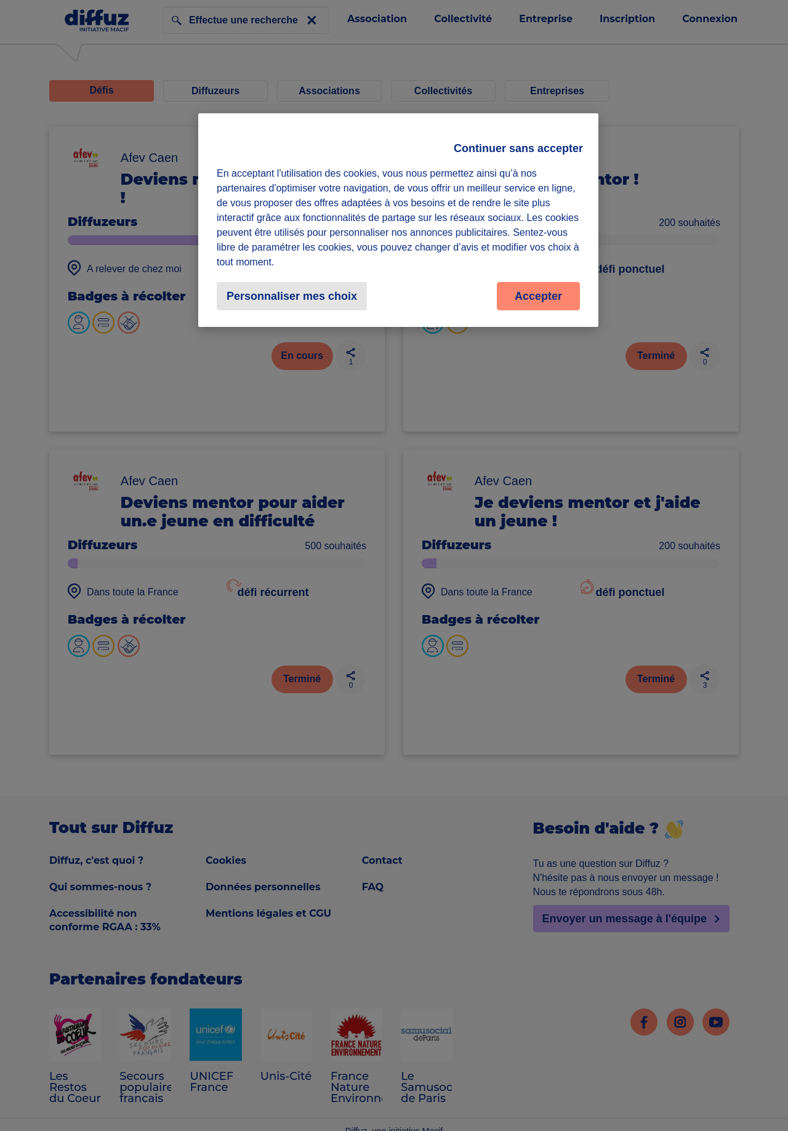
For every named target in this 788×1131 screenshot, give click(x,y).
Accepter (538, 296)
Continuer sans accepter (518, 148)
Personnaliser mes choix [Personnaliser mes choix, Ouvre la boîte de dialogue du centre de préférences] (292, 296)
